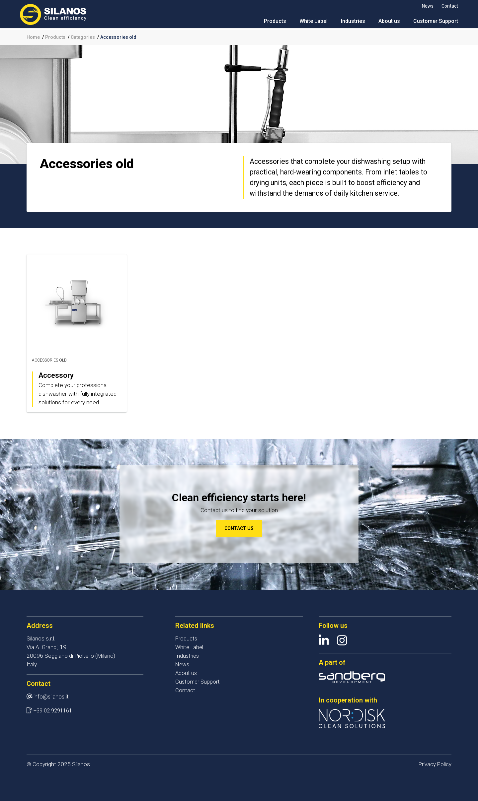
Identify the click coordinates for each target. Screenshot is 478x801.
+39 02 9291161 (55, 710)
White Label (307, 23)
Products (268, 23)
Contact (443, 6)
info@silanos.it (52, 696)
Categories (83, 37)
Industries (346, 23)
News (421, 6)
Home (33, 37)
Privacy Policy (434, 764)
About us (382, 23)
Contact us (239, 528)
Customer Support (429, 23)
